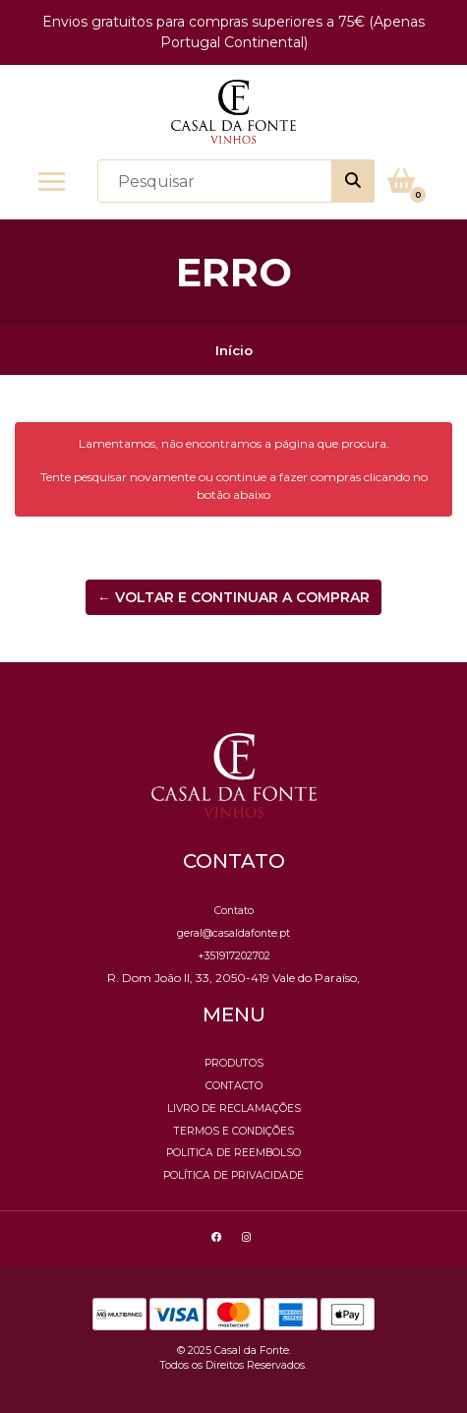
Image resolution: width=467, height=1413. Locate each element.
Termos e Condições (234, 1131)
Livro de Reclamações (234, 1108)
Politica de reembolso (233, 1152)
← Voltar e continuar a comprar (233, 597)
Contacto (234, 1085)
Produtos (233, 1063)
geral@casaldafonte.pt (233, 933)
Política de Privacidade (233, 1175)
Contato (234, 910)
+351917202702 (234, 956)
